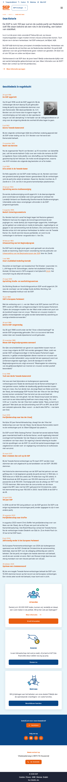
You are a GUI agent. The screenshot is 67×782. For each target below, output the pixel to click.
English (45, 777)
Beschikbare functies (33, 703)
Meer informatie (33, 615)
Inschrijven (33, 725)
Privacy (28, 777)
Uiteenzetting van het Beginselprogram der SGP (21, 253)
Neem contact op (33, 752)
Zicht (48, 271)
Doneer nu (33, 662)
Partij (10, 14)
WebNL (33, 780)
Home (4, 14)
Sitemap (39, 777)
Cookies (22, 777)
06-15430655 (33, 762)
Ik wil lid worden (33, 621)
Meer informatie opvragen (16, 69)
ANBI (34, 777)
